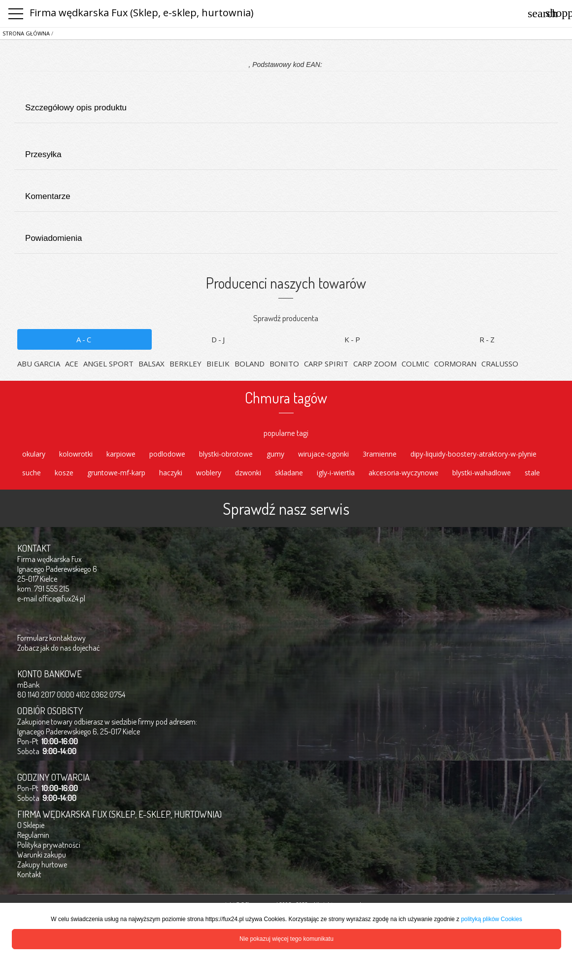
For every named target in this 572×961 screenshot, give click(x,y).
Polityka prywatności (48, 845)
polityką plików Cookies (491, 919)
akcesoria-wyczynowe (403, 472)
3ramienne (380, 454)
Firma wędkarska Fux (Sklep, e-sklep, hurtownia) (142, 12)
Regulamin (33, 835)
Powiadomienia (285, 232)
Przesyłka (285, 148)
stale (532, 472)
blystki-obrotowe (226, 454)
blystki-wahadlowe (481, 472)
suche (31, 472)
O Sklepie (30, 825)
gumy (275, 454)
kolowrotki (76, 454)
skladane (289, 472)
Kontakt (29, 874)
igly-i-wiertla (336, 472)
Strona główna (26, 33)
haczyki (170, 472)
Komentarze (285, 190)
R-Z (487, 339)
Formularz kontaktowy (51, 638)
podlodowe (167, 454)
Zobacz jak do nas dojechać (58, 648)
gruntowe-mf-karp (116, 472)
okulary (33, 454)
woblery (208, 472)
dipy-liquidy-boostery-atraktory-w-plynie (473, 454)
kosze (64, 472)
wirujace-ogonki (323, 454)
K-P (353, 339)
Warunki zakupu (41, 855)
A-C (84, 339)
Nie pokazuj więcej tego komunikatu (286, 938)
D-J (218, 339)
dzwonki (248, 472)
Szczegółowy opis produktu (285, 101)
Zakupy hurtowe (42, 864)
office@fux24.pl (61, 598)
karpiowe (120, 454)
